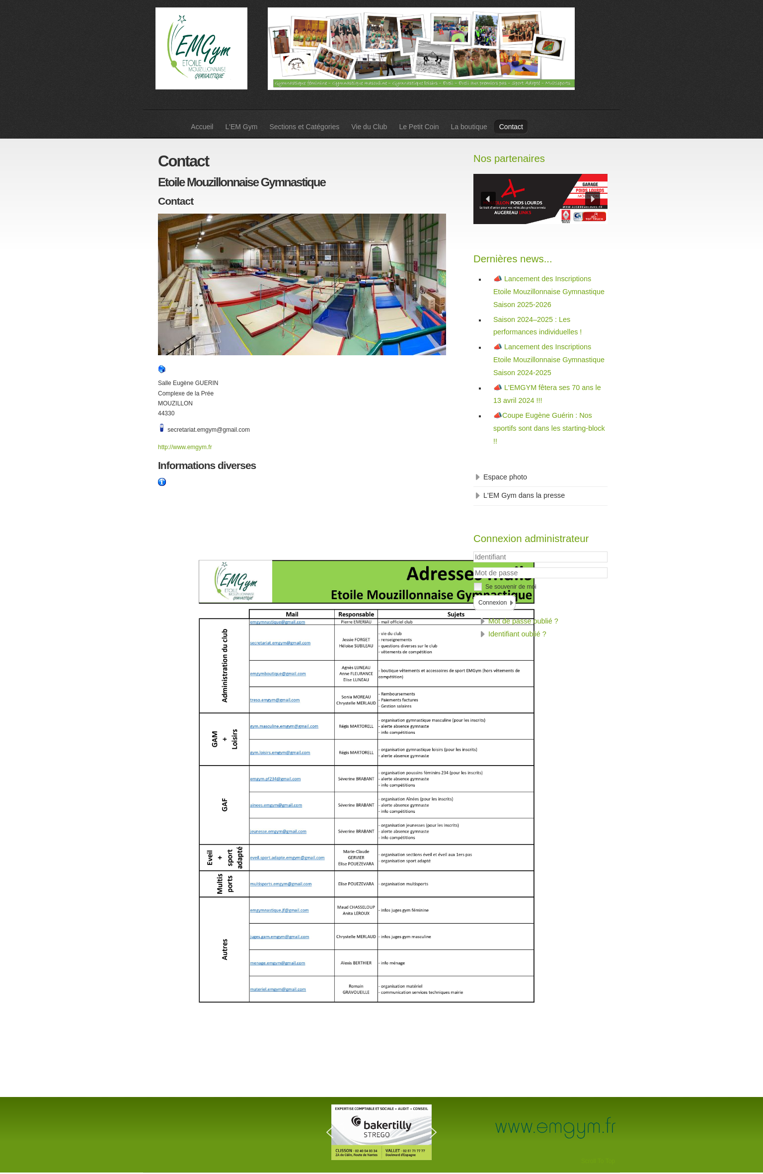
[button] (488, 199)
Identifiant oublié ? (517, 634)
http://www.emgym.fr (185, 447)
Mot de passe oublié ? (523, 621)
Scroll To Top (598, 1161)
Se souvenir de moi (510, 586)
